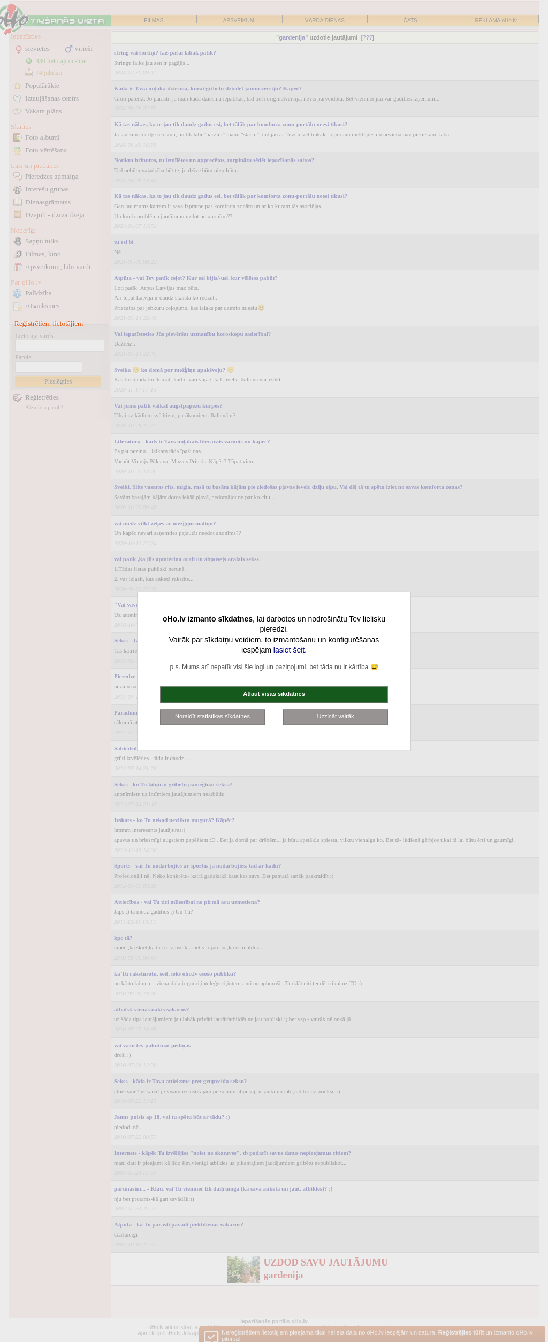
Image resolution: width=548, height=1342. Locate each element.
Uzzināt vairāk (335, 716)
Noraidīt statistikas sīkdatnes (212, 716)
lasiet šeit (289, 650)
